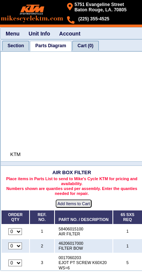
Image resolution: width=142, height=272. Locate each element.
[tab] (15, 46)
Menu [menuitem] (13, 34)
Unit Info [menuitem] (39, 34)
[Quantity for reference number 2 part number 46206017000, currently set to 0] (15, 246)
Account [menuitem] (69, 34)
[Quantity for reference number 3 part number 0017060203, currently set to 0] (15, 263)
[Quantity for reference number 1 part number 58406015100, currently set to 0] (15, 231)
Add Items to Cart (74, 203)
